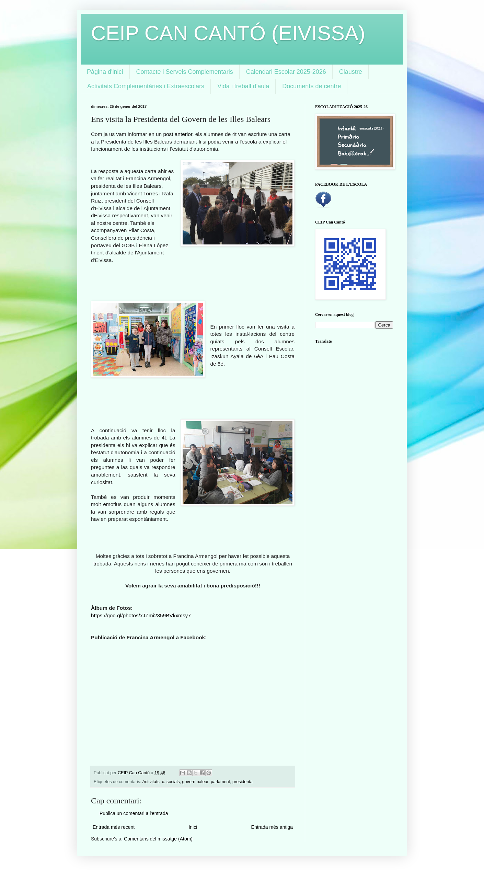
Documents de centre (311, 86)
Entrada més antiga (272, 827)
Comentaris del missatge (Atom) (158, 839)
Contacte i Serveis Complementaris (184, 71)
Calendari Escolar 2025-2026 (286, 71)
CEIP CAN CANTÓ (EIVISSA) (228, 33)
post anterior (177, 134)
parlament (220, 781)
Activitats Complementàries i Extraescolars (145, 86)
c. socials (171, 781)
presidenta (242, 781)
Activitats (150, 781)
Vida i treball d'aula (243, 86)
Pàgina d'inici (105, 71)
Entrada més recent (114, 827)
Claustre (350, 71)
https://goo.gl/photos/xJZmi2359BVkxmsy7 (141, 615)
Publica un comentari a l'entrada (134, 813)
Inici (192, 827)
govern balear (195, 781)
